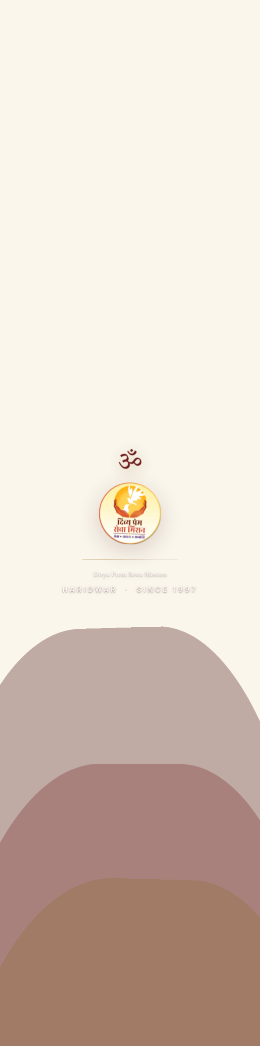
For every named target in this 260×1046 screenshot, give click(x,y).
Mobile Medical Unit (39, 707)
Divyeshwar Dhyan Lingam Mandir (60, 658)
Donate (211, 16)
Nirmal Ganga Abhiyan (42, 691)
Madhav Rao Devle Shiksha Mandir (60, 724)
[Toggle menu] (244, 16)
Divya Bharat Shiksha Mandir (52, 812)
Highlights (25, 537)
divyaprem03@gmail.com (61, 939)
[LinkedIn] (113, 400)
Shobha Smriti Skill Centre (49, 829)
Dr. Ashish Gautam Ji (40, 470)
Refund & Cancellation (39, 1030)
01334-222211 (44, 911)
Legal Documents (36, 553)
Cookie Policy (183, 1017)
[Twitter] (43, 400)
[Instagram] (90, 400)
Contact (22, 569)
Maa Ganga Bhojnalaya (44, 641)
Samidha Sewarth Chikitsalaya (55, 625)
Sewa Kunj (25, 487)
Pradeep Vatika (32, 779)
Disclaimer (138, 1017)
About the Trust (33, 454)
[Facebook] (19, 400)
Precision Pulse (147, 998)
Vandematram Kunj (38, 503)
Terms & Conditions (85, 1017)
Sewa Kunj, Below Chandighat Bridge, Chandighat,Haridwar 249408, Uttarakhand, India (98, 890)
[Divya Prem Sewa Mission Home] (20, 16)
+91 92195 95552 (49, 923)
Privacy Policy (28, 1017)
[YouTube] (66, 400)
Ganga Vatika (29, 796)
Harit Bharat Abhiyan (41, 674)
